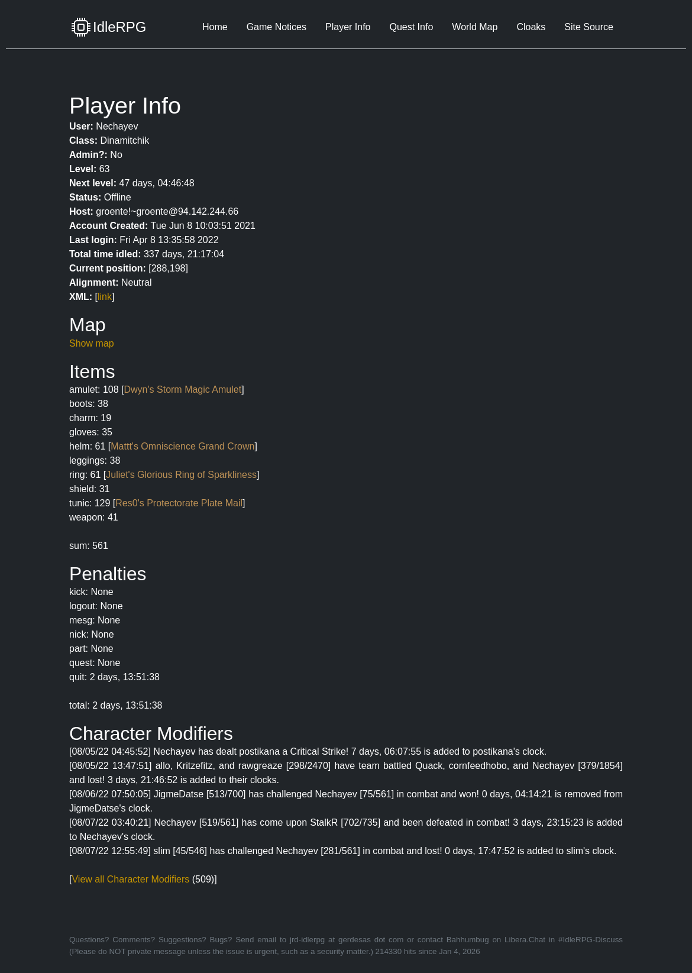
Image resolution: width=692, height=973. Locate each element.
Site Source (588, 27)
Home (215, 27)
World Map (474, 27)
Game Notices (276, 27)
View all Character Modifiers (130, 879)
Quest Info (411, 27)
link (105, 297)
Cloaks (530, 27)
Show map (91, 343)
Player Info (347, 27)
